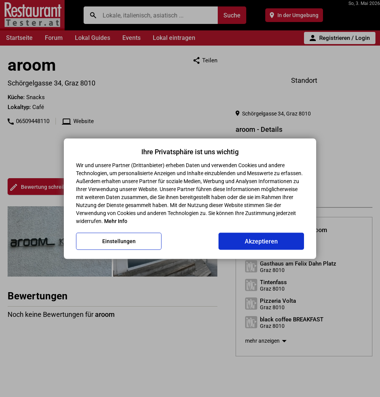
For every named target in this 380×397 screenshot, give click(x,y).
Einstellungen (119, 241)
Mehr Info (115, 221)
